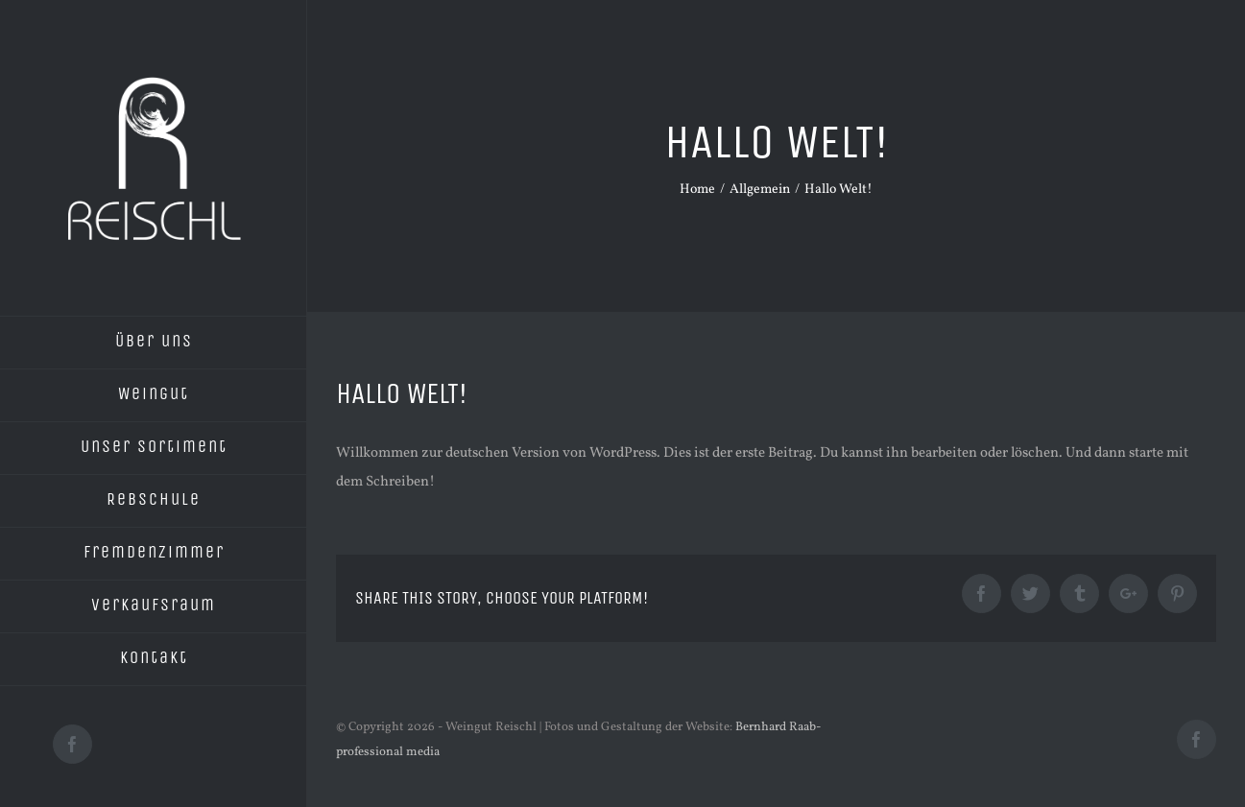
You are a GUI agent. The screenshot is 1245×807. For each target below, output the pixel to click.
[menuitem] (153, 342)
